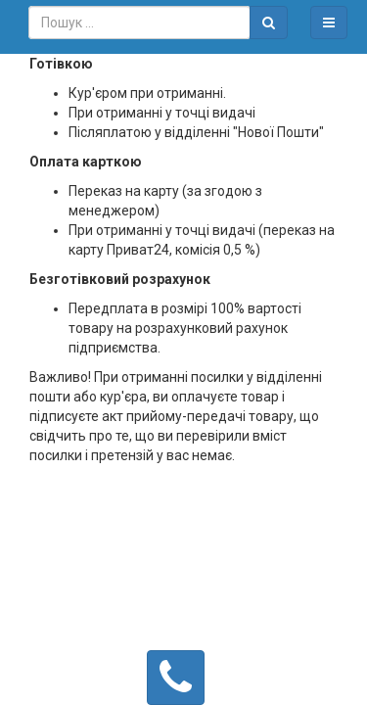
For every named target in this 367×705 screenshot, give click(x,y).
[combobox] (139, 22)
